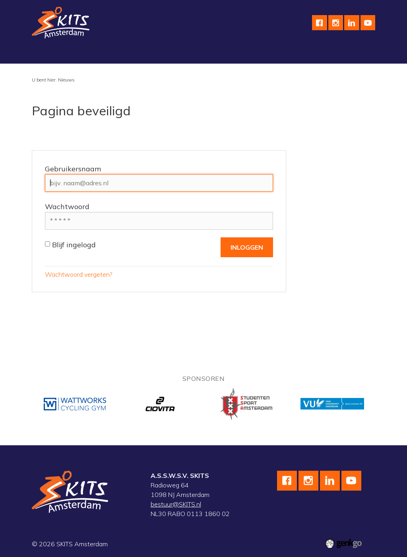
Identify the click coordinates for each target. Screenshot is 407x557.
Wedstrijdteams (233, 54)
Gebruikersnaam (73, 168)
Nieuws (66, 80)
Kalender (281, 54)
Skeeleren (184, 54)
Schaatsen (96, 54)
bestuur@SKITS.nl (176, 504)
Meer (314, 54)
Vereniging (53, 54)
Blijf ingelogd (70, 244)
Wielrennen (140, 54)
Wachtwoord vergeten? (78, 274)
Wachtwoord (67, 206)
